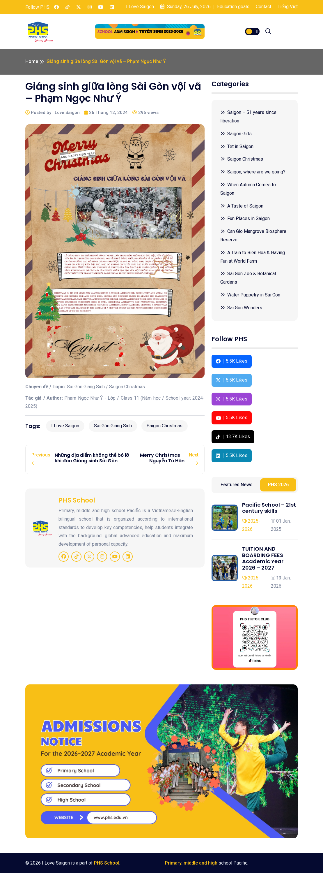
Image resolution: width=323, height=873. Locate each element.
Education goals (233, 6)
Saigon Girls (236, 133)
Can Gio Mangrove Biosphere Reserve (253, 236)
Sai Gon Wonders (241, 307)
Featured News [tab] (237, 484)
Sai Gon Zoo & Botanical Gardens (248, 278)
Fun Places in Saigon (245, 218)
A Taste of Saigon (241, 206)
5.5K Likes (231, 361)
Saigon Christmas (164, 425)
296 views (145, 112)
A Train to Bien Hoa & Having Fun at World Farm (252, 257)
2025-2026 (251, 525)
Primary (173, 863)
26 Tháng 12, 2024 (106, 112)
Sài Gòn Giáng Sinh (113, 425)
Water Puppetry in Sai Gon (250, 295)
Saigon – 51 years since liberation (248, 117)
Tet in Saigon (236, 146)
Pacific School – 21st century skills (269, 508)
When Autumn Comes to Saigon (248, 189)
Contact (263, 6)
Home (31, 61)
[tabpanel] (255, 546)
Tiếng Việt (288, 6)
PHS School (106, 863)
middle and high (200, 863)
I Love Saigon (140, 6)
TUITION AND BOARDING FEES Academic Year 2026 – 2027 (262, 558)
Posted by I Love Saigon (52, 112)
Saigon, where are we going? (252, 172)
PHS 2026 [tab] (278, 484)
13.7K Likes (233, 436)
